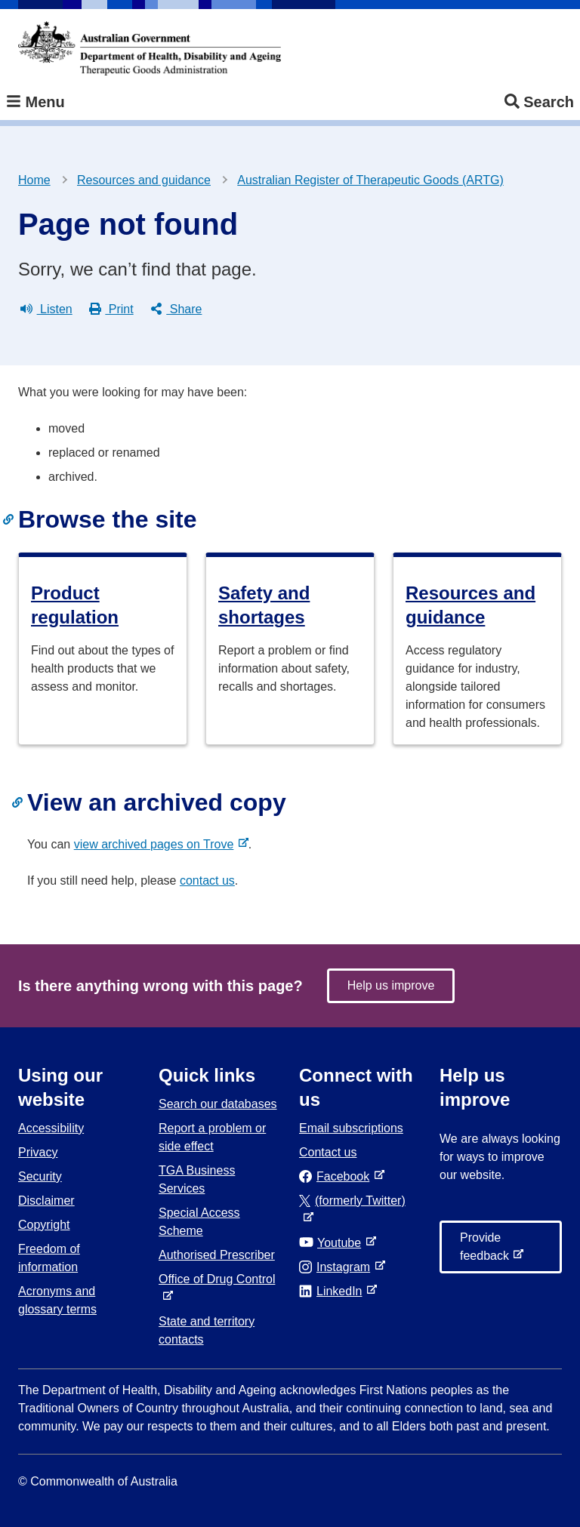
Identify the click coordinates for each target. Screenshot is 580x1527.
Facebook (337, 1176)
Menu (35, 102)
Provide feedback (487, 1252)
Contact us (327, 1152)
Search (539, 102)
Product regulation (75, 605)
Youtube (333, 1242)
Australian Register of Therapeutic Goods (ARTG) (370, 180)
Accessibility (51, 1128)
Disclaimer (46, 1200)
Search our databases (218, 1104)
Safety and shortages (264, 605)
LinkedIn (333, 1291)
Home (34, 180)
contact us (207, 880)
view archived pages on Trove (157, 844)
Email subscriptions (351, 1128)
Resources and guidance (144, 180)
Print (111, 309)
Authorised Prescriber (217, 1254)
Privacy (37, 1152)
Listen (46, 309)
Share (176, 309)
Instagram (337, 1267)
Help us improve (391, 985)
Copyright (43, 1224)
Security (40, 1176)
